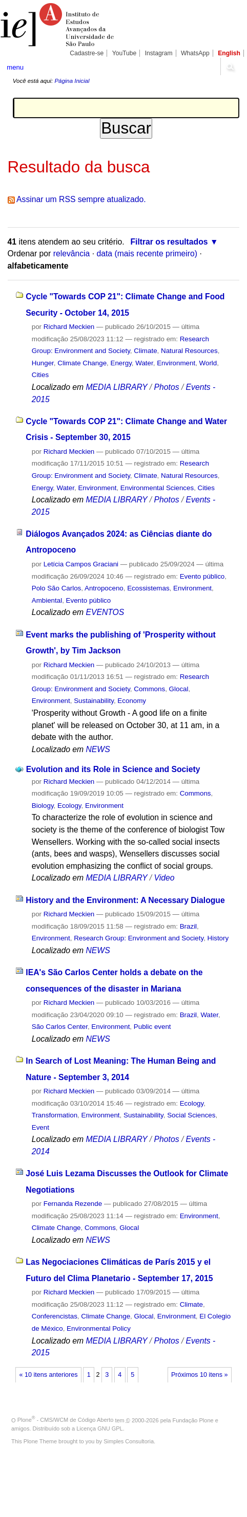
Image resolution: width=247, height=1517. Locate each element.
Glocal (179, 689)
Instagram (159, 53)
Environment (176, 363)
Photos (166, 387)
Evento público (202, 576)
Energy (121, 363)
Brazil (188, 926)
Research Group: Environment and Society (138, 938)
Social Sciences (191, 1115)
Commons (149, 689)
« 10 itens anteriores (48, 1374)
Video (164, 877)
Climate (145, 351)
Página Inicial (71, 81)
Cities (40, 375)
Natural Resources (189, 351)
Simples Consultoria (129, 1441)
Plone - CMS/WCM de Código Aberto (65, 1420)
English (229, 53)
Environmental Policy (99, 1328)
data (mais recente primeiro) (146, 253)
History (218, 938)
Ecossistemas (148, 588)
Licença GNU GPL (99, 1428)
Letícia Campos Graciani (81, 564)
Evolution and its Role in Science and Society (113, 769)
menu (15, 67)
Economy (131, 701)
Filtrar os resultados (169, 241)
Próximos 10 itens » (199, 1374)
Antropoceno (104, 588)
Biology (43, 805)
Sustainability (94, 701)
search (230, 66)
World (208, 363)
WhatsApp (195, 53)
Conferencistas (54, 1316)
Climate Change (82, 363)
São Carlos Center (60, 1026)
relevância (71, 253)
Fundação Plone (193, 1420)
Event (40, 1127)
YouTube (124, 53)
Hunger (43, 363)
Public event (152, 1026)
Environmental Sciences (157, 488)
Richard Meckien (69, 327)
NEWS (98, 749)
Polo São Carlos (56, 588)
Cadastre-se (87, 53)
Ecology (69, 805)
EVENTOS (105, 612)
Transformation (54, 1115)
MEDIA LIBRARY (116, 387)
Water (144, 363)
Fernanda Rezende (73, 1203)
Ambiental (47, 600)
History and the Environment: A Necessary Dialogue (125, 900)
